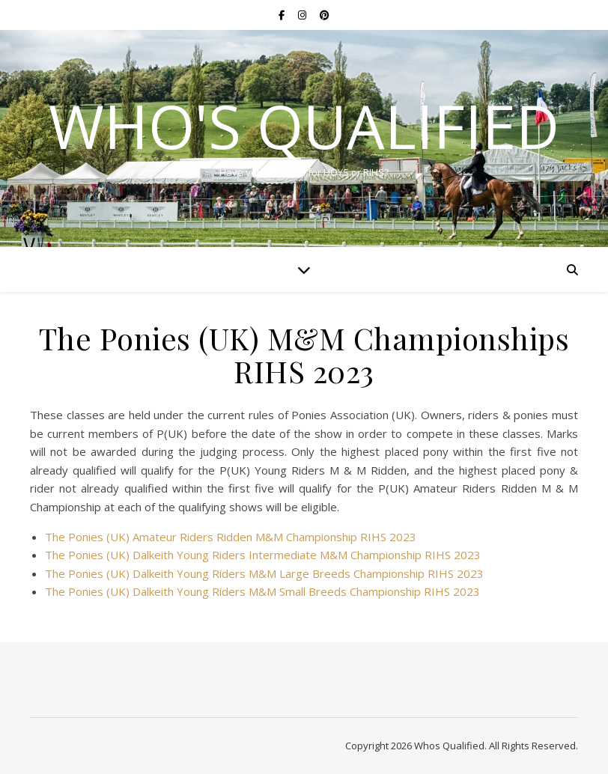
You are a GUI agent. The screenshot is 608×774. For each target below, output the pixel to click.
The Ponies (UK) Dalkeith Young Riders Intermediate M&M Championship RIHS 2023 (263, 554)
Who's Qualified (304, 126)
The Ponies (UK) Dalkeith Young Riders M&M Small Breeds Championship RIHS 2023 (262, 591)
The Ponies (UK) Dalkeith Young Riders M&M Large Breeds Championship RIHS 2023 (264, 573)
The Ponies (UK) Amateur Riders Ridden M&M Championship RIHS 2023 (230, 536)
